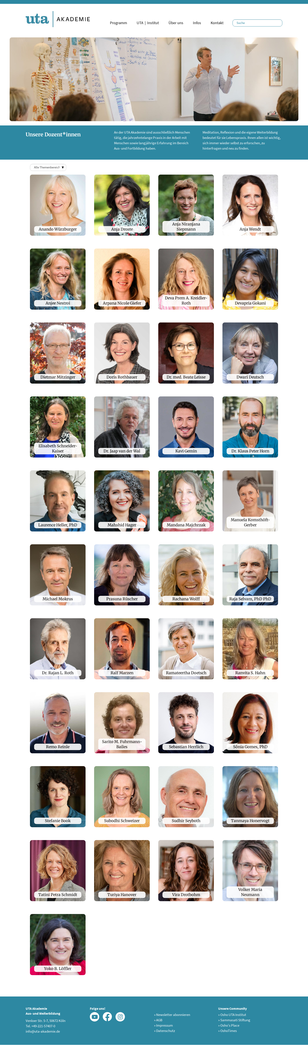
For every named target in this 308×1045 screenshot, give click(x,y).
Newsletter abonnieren (172, 1014)
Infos (197, 22)
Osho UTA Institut (232, 1014)
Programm (118, 22)
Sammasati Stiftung (234, 1020)
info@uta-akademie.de (43, 1031)
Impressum (163, 1025)
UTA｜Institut (148, 22)
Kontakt (217, 22)
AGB (158, 1020)
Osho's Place (228, 1025)
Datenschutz (164, 1030)
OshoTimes (227, 1030)
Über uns (176, 22)
